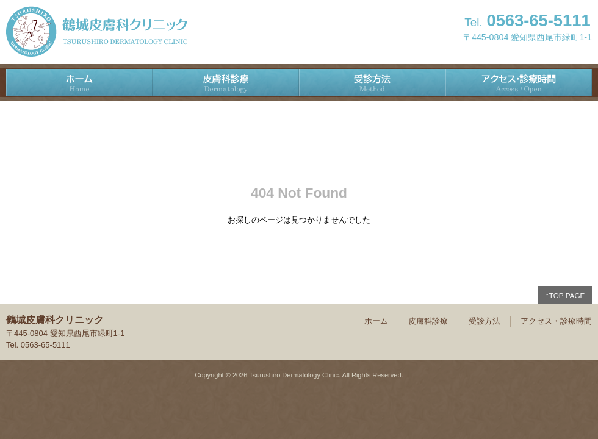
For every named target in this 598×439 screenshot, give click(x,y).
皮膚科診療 (226, 82)
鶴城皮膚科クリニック (97, 31)
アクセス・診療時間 (518, 82)
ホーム (79, 82)
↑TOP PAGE (565, 295)
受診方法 (372, 82)
